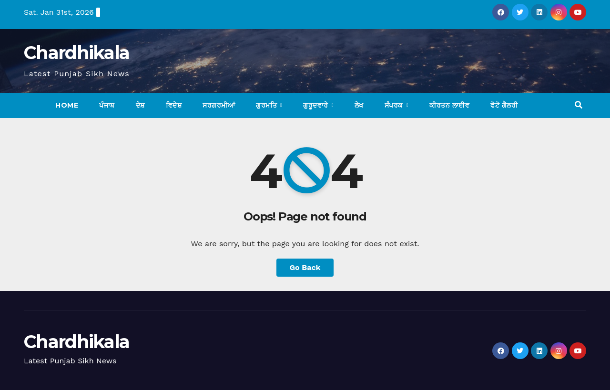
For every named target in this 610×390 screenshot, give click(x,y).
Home (66, 105)
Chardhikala (76, 52)
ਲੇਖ (359, 105)
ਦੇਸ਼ (140, 105)
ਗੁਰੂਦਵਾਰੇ (316, 105)
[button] (578, 105)
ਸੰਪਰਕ (395, 105)
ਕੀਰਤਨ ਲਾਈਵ (449, 105)
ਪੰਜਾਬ (107, 105)
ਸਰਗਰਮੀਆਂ (219, 105)
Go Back (305, 267)
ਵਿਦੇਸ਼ (174, 105)
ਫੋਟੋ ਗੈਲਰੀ (504, 105)
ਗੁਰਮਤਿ (267, 105)
